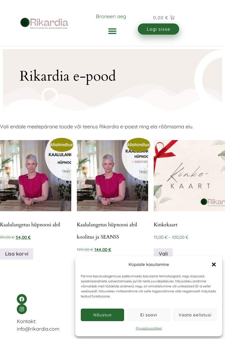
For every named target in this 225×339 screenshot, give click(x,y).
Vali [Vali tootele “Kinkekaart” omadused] (163, 254)
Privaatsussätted (149, 328)
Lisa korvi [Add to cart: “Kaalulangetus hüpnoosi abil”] (16, 254)
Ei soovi (148, 315)
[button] (214, 264)
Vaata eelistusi (195, 315)
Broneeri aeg (111, 16)
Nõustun (102, 315)
